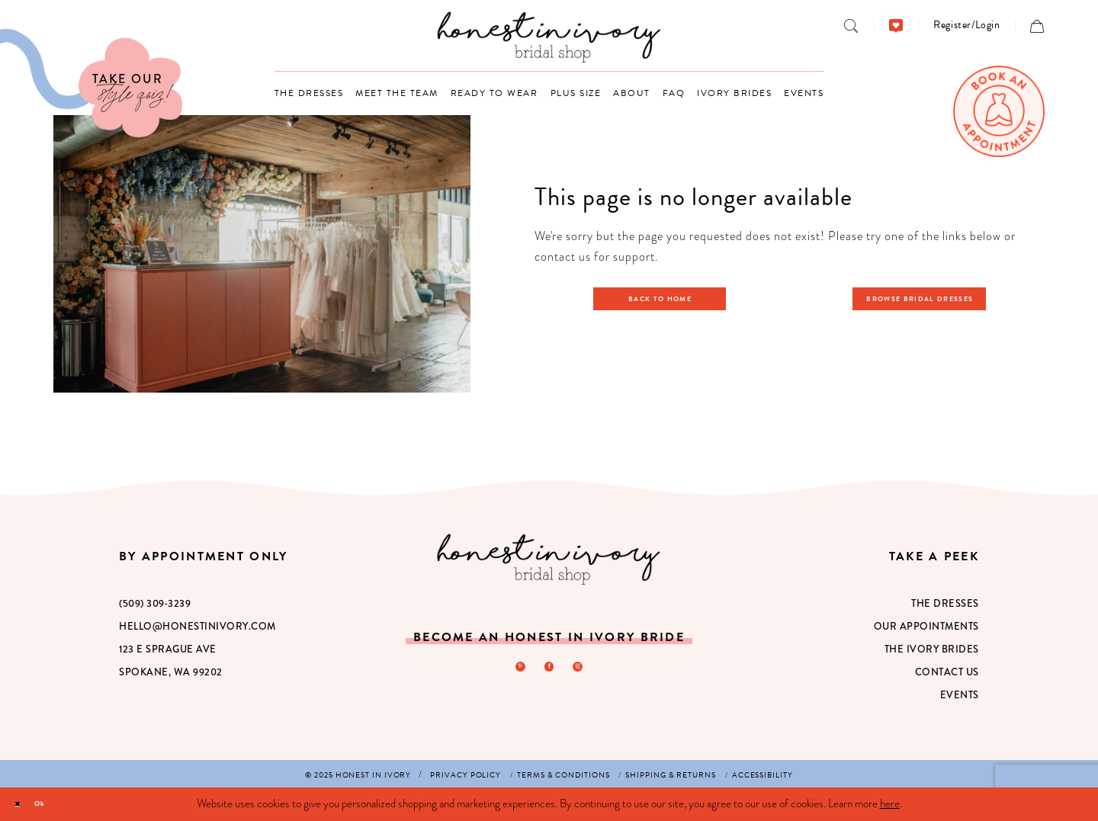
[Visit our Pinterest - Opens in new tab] (513, 670)
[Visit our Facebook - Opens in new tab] (549, 670)
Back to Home (668, 298)
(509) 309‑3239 (155, 603)
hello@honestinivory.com (197, 626)
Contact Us (947, 672)
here (890, 803)
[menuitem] (851, 25)
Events (959, 695)
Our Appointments (926, 626)
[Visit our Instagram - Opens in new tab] (584, 670)
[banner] (549, 37)
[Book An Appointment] (999, 111)
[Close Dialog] (23, 804)
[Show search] (851, 25)
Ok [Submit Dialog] (58, 803)
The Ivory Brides (931, 649)
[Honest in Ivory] (548, 559)
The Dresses (945, 603)
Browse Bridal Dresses (929, 298)
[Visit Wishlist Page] (896, 25)
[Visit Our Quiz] (91, 83)
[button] (966, 25)
